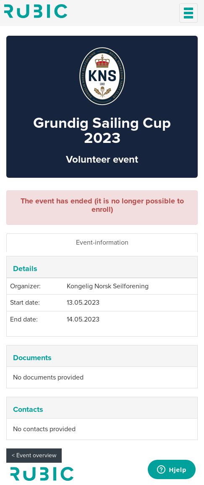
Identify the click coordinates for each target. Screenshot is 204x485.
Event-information (102, 242)
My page (41, 474)
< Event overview (34, 455)
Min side (35, 11)
